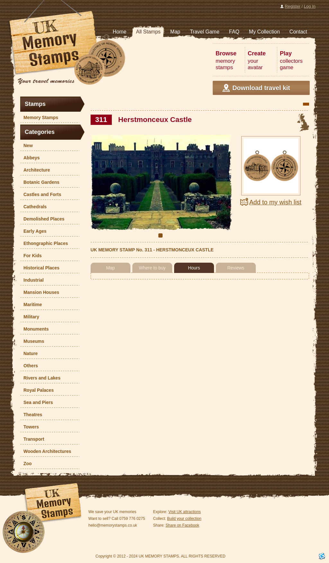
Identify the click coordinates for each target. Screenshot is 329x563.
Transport (32, 439)
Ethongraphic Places (44, 243)
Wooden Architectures (45, 451)
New (26, 145)
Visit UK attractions (184, 512)
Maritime (31, 304)
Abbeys (30, 157)
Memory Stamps (39, 117)
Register (292, 6)
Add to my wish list (275, 202)
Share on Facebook (182, 525)
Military (29, 316)
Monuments (34, 329)
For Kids (31, 255)
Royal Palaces (37, 390)
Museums (32, 341)
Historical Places (39, 267)
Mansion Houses (39, 292)
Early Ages (33, 231)
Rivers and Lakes (40, 377)
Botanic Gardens (39, 182)
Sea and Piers (36, 402)
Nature (29, 353)
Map (110, 267)
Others (29, 365)
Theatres (31, 414)
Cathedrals (33, 206)
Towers (29, 426)
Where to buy (152, 267)
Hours (194, 267)
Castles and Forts (40, 194)
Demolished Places (42, 218)
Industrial (32, 280)
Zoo (26, 463)
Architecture (35, 170)
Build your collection (184, 518)
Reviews (235, 267)
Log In (310, 6)
